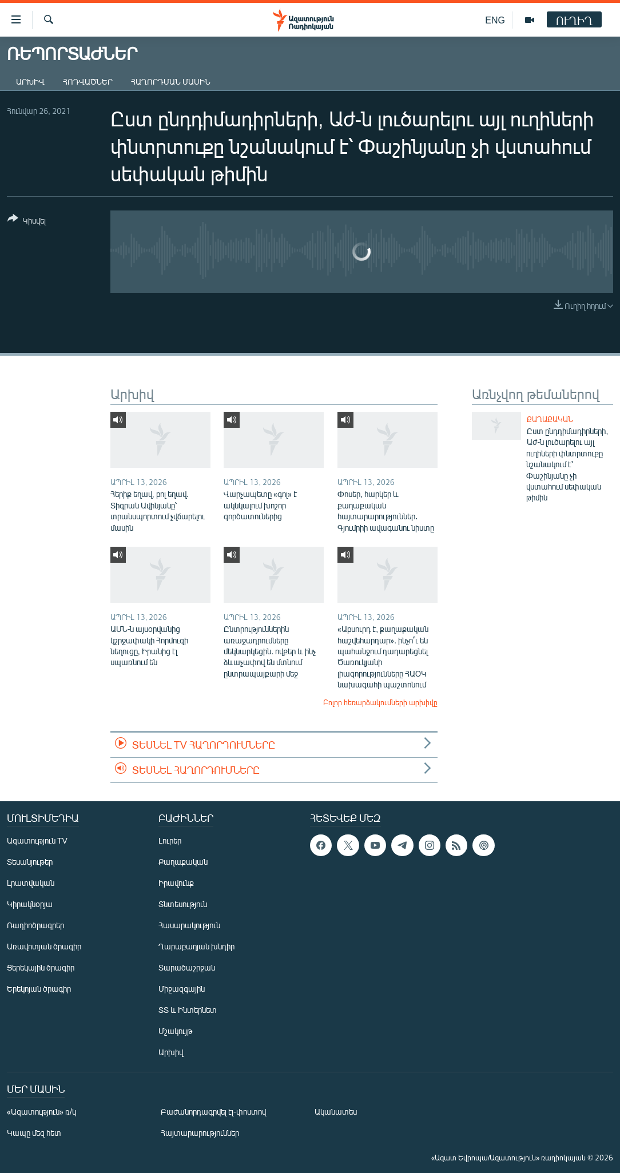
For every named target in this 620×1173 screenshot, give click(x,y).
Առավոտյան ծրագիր (44, 946)
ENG (495, 19)
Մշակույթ (175, 1031)
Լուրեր (169, 840)
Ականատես (336, 1111)
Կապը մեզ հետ (34, 1133)
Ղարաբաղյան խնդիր (196, 946)
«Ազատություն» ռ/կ (41, 1111)
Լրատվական (30, 883)
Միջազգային (181, 988)
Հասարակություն (189, 925)
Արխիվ (30, 81)
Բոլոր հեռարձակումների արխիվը (380, 702)
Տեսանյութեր (30, 861)
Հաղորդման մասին (170, 81)
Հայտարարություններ (200, 1133)
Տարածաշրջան (186, 967)
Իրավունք (176, 883)
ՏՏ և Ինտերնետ (187, 1010)
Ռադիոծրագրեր (35, 925)
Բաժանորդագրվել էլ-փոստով (213, 1111)
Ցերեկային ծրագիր (40, 967)
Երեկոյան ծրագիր (39, 988)
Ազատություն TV (37, 840)
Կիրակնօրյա (30, 904)
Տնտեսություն (182, 904)
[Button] (26, 221)
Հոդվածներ (88, 81)
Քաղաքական (550, 419)
